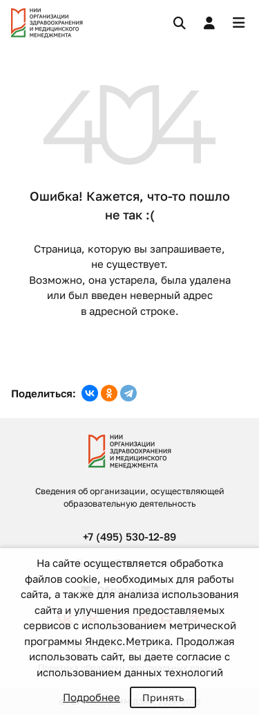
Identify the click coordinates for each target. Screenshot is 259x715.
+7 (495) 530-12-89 (129, 536)
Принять (163, 697)
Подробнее (91, 697)
